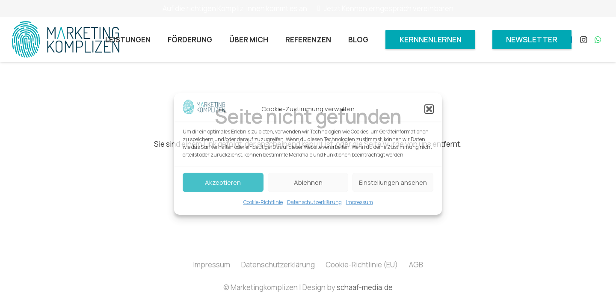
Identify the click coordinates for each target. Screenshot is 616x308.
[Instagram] (583, 40)
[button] (429, 109)
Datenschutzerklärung (314, 202)
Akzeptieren (223, 182)
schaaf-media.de (365, 287)
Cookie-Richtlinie (263, 202)
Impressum (359, 202)
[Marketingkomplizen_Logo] (65, 40)
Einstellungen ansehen (393, 182)
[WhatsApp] (598, 40)
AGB (416, 265)
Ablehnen (308, 182)
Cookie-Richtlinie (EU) (362, 265)
